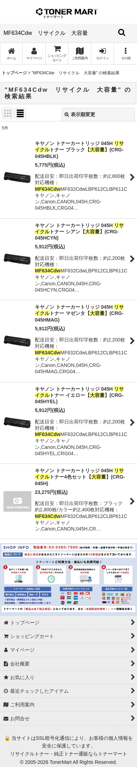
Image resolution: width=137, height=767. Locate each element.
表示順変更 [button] (79, 114)
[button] (125, 54)
